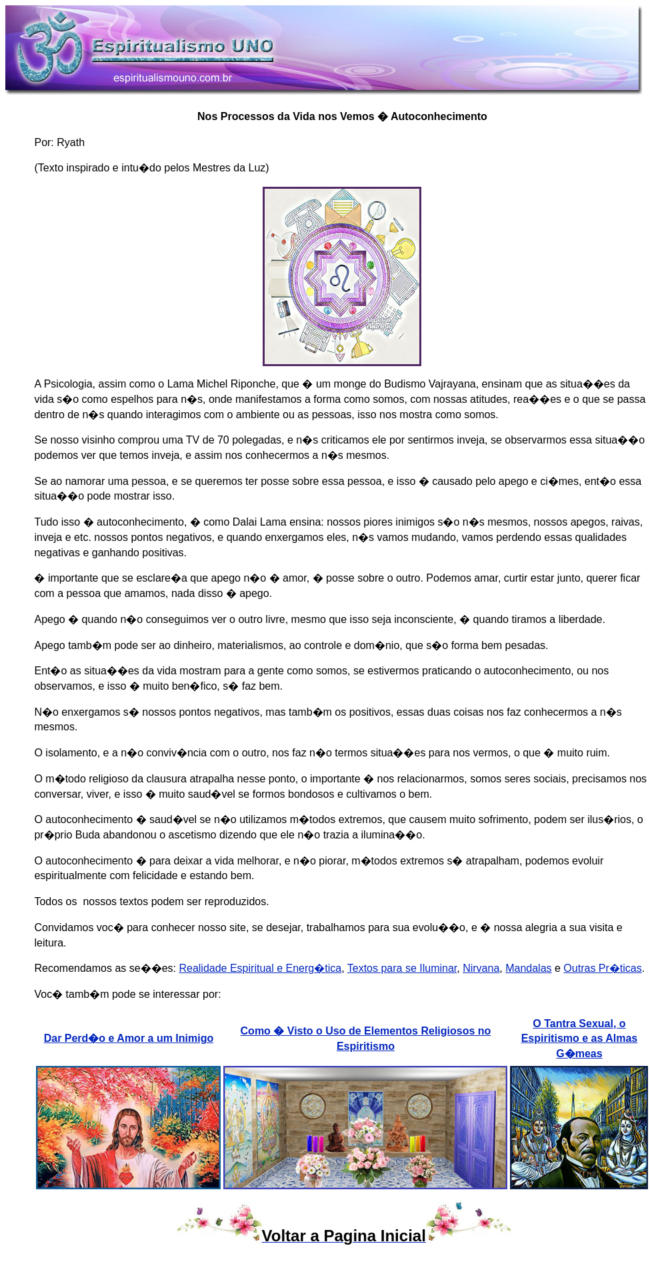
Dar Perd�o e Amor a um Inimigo (129, 1038)
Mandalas (528, 968)
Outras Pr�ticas (602, 968)
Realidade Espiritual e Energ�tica (260, 968)
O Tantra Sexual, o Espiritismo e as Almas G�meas (579, 1038)
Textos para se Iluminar (402, 968)
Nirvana (481, 968)
